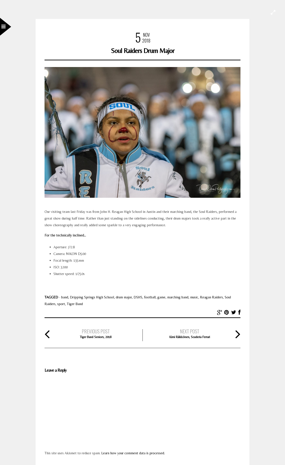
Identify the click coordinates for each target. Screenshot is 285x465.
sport (61, 304)
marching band (177, 297)
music (194, 297)
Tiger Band (75, 304)
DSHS (138, 297)
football (150, 297)
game (161, 297)
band (64, 297)
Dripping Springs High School (92, 297)
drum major (124, 297)
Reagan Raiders (211, 297)
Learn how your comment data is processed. (133, 453)
